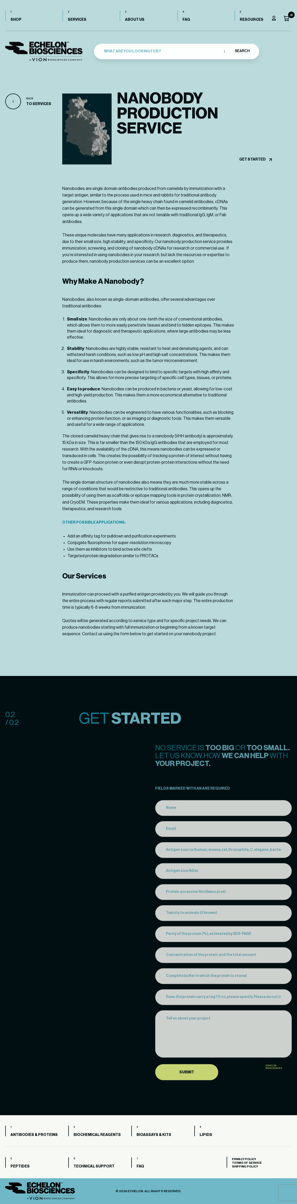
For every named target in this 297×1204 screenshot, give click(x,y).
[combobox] (162, 50)
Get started (252, 159)
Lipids (206, 1135)
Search (242, 50)
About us (134, 20)
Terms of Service (247, 1162)
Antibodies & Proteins (34, 1135)
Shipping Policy (245, 1166)
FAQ (186, 20)
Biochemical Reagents (97, 1135)
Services (77, 20)
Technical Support (94, 1166)
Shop (16, 20)
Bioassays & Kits (154, 1135)
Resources (251, 20)
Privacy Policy (244, 1159)
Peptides (20, 1166)
